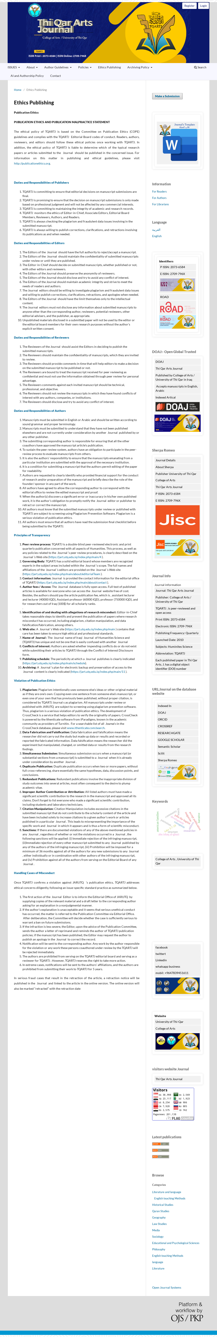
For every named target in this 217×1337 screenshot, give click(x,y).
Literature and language (166, 1192)
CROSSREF (165, 726)
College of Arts (166, 480)
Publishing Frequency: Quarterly (177, 633)
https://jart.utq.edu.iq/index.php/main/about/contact (72, 582)
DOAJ (160, 361)
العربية (156, 229)
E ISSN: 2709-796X (172, 274)
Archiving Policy (138, 67)
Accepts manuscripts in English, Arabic (177, 388)
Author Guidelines (56, 67)
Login (203, 5)
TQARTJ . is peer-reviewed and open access (175, 610)
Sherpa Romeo (168, 760)
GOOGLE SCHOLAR (171, 740)
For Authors (159, 198)
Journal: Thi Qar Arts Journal (175, 590)
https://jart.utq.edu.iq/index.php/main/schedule (54, 663)
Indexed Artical (166, 397)
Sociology (158, 1236)
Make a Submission (167, 96)
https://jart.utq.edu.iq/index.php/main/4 (75, 557)
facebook (162, 947)
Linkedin (161, 960)
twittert (161, 954)
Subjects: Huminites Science (174, 646)
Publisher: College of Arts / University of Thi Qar (173, 599)
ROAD (164, 297)
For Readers (159, 191)
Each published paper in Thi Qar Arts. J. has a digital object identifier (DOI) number (177, 664)
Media (156, 1230)
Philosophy (158, 1249)
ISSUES (12, 67)
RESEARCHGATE (169, 733)
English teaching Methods (169, 1198)
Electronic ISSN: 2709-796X (174, 626)
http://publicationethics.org (32, 163)
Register (189, 5)
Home (17, 89)
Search (200, 67)
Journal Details (165, 460)
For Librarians (160, 204)
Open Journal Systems (166, 1287)
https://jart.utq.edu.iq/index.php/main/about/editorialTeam (61, 574)
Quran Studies (160, 1211)
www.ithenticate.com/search (86, 728)
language (157, 1262)
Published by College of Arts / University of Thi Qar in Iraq (175, 377)
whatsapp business (168, 966)
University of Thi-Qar (170, 1021)
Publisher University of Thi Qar (176, 474)
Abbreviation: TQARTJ (170, 653)
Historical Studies (162, 1204)
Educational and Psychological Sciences (175, 1243)
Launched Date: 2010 (170, 640)
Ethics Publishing (109, 67)
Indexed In (164, 706)
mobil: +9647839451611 (172, 973)
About (30, 67)
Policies (83, 67)
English (157, 236)
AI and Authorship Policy (27, 75)
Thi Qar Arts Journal (108, 32)
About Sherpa (165, 467)
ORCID (162, 719)
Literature (158, 1268)
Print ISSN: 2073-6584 (170, 619)
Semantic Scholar (169, 746)
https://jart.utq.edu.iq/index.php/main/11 (98, 671)
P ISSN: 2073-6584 (172, 267)
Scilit (161, 753)
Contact (55, 75)
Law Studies (159, 1224)
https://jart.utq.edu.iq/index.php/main (90, 629)
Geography (159, 1217)
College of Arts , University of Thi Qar (177, 861)
